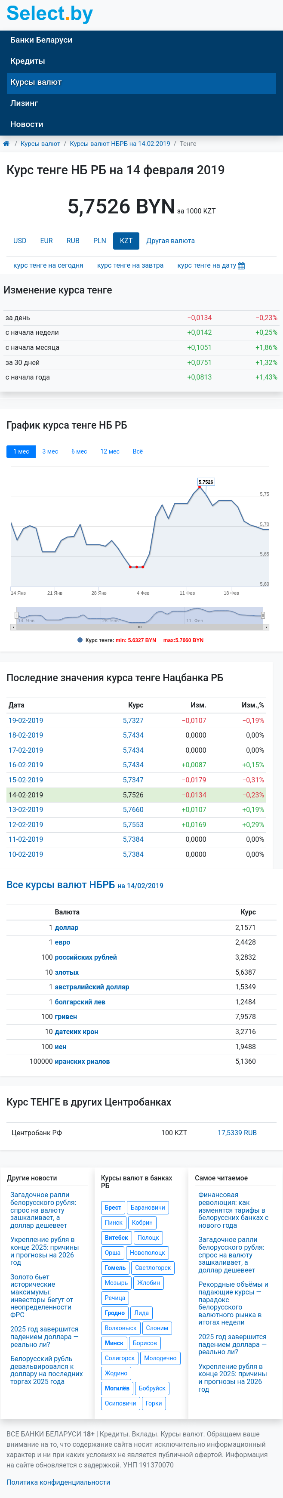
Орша (112, 1252)
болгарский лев (80, 1002)
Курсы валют (36, 82)
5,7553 (133, 825)
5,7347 (133, 780)
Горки (154, 1403)
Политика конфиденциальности (58, 1482)
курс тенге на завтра (130, 265)
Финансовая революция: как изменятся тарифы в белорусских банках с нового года (233, 1210)
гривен (66, 1017)
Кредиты (27, 61)
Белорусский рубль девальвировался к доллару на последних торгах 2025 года (46, 1370)
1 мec (21, 451)
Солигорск (120, 1358)
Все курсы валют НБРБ (84, 885)
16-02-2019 (26, 765)
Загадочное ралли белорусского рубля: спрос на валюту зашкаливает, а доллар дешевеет (43, 1210)
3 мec (50, 451)
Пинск (114, 1222)
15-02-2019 (26, 780)
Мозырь (116, 1282)
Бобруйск (152, 1388)
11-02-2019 (26, 839)
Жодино (116, 1373)
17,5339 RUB (237, 1133)
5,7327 (133, 721)
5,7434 (133, 735)
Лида (141, 1313)
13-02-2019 (26, 810)
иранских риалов (82, 1061)
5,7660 (133, 810)
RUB (73, 241)
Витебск (116, 1237)
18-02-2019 (26, 735)
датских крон (76, 1032)
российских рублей (86, 957)
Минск (114, 1343)
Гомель (115, 1267)
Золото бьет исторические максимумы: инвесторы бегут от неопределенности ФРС (41, 1296)
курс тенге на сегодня (48, 265)
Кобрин (142, 1222)
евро (63, 942)
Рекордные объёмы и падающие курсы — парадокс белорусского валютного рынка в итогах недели (233, 1303)
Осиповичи (120, 1403)
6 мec (79, 451)
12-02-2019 (26, 825)
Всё (138, 451)
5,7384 (133, 839)
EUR (46, 241)
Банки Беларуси (41, 40)
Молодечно (160, 1358)
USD (19, 241)
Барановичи (148, 1207)
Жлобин (148, 1282)
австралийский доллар (92, 987)
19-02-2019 (26, 721)
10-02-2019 (26, 854)
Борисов (145, 1343)
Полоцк (148, 1237)
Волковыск (121, 1328)
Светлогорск (153, 1267)
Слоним (157, 1328)
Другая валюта (170, 241)
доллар (67, 928)
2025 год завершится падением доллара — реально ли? (44, 1336)
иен (61, 1047)
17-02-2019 (26, 750)
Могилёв (117, 1388)
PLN (99, 241)
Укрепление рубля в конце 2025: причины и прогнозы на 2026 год (44, 1250)
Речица (115, 1297)
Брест (113, 1207)
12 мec (109, 451)
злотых (67, 972)
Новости (26, 124)
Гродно (115, 1313)
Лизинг (24, 103)
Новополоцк (147, 1252)
